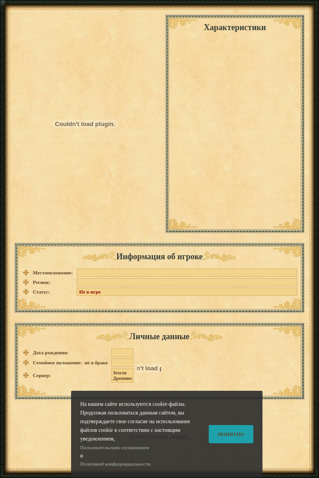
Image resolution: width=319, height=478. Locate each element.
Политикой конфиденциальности (115, 468)
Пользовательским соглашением (114, 451)
